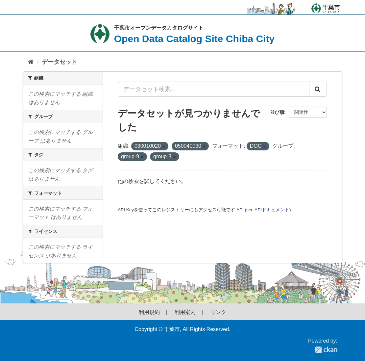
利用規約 (149, 312)
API (240, 209)
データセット (59, 62)
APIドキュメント (272, 209)
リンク (218, 312)
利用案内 (185, 312)
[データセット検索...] (213, 89)
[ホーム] (31, 62)
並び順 (277, 112)
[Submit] (318, 89)
